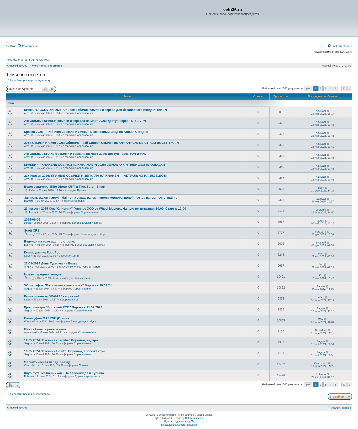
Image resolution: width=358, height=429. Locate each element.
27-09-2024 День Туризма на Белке (51, 263)
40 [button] (344, 88)
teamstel (29, 200)
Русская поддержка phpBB (179, 421)
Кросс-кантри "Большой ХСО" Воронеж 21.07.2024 (63, 307)
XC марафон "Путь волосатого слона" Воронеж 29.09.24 (68, 285)
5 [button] (335, 88)
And (26, 266)
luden (32, 190)
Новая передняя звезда (42, 274)
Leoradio (34, 212)
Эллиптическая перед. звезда (47, 362)
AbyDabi (29, 113)
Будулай (29, 244)
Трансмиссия (82, 278)
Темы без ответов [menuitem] (16, 59)
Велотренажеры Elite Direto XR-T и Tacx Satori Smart (64, 186)
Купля (75, 255)
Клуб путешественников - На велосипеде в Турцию (64, 373)
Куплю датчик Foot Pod (42, 252)
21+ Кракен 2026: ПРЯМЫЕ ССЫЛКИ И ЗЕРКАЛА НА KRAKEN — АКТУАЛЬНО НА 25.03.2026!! (95, 175)
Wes (26, 321)
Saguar (28, 288)
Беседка (79, 200)
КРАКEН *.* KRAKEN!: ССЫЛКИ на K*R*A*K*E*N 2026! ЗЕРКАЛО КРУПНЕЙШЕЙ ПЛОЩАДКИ (94, 164)
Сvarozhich (30, 365)
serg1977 (34, 234)
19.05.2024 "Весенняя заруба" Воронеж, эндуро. (61, 340)
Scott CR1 (31, 230)
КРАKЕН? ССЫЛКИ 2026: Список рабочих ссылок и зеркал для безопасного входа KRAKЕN (95, 110)
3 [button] (325, 88)
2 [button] (320, 88)
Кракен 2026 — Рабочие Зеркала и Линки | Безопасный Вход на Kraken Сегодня (86, 132)
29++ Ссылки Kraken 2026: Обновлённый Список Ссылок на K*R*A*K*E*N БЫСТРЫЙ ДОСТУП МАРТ (102, 143)
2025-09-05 (32, 219)
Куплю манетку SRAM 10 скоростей (51, 296)
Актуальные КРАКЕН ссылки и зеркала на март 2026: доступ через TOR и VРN (85, 121)
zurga (27, 222)
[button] (308, 88)
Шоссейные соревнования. (45, 329)
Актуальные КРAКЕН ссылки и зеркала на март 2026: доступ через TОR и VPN (85, 153)
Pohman (29, 376)
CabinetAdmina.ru (194, 418)
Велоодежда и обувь (83, 321)
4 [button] (330, 88)
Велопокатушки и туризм (87, 222)
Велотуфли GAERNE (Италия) (47, 318)
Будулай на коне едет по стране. (49, 241)
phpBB (170, 414)
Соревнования (84, 113)
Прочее (81, 190)
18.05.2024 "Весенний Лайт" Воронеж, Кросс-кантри (64, 351)
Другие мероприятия (87, 376)
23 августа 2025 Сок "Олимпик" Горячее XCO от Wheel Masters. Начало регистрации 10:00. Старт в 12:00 (105, 208)
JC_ (31, 278)
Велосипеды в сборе (93, 234)
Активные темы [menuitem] (41, 59)
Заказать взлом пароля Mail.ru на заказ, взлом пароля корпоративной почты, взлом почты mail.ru (101, 197)
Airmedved (30, 332)
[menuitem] (11, 46)
